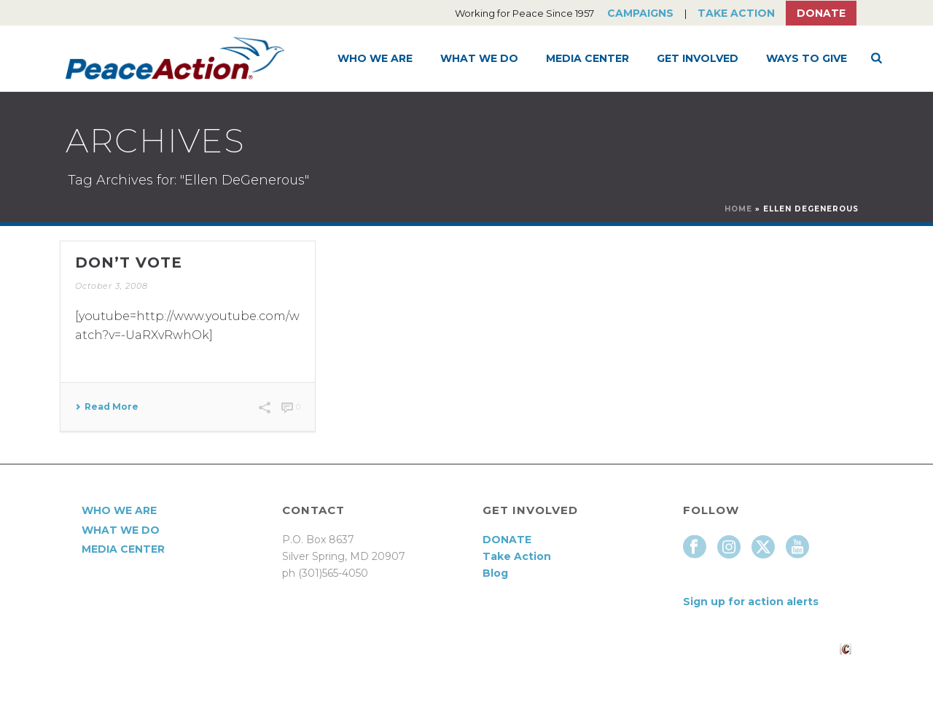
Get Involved (697, 58)
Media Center (587, 58)
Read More (106, 406)
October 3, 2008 (111, 286)
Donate (821, 13)
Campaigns (640, 13)
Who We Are (375, 58)
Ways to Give (806, 58)
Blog (495, 573)
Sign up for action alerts (751, 601)
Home (738, 209)
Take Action (736, 13)
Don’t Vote (128, 262)
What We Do (479, 58)
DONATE (507, 539)
